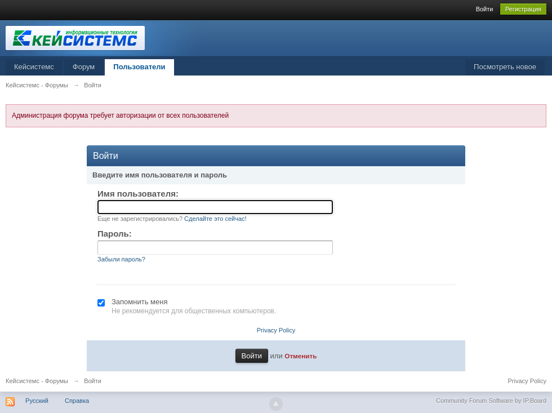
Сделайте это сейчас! (215, 218)
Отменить (300, 355)
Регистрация (523, 9)
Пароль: (114, 233)
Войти (484, 9)
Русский (36, 400)
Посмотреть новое (505, 67)
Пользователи (139, 67)
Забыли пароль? (121, 259)
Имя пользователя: (138, 193)
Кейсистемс (34, 67)
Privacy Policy (276, 330)
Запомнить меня (139, 301)
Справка (77, 400)
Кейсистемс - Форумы (37, 381)
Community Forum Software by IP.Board (491, 400)
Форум (84, 67)
